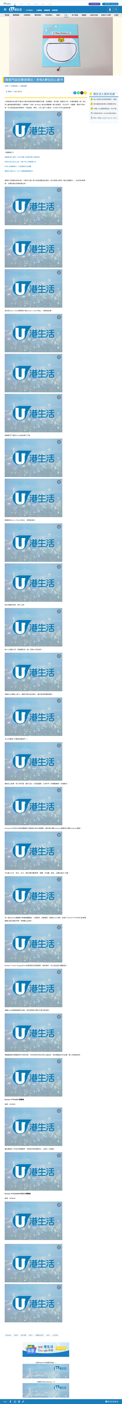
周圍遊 (84, 15)
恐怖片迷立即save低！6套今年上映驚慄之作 (20, 162)
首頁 (6, 86)
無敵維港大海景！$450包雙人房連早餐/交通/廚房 (22, 157)
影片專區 (75, 15)
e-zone (50, 4)
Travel (21, 4)
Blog (43, 4)
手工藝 (24, 1335)
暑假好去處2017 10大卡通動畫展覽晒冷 (19, 171)
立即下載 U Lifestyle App (111, 4)
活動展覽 (23, 86)
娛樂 (57, 15)
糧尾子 (10, 91)
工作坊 (55, 1335)
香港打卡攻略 (106, 15)
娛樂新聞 (47, 10)
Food (28, 4)
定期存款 (55, 10)
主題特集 (117, 15)
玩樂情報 (27, 15)
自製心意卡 (40, 1335)
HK (15, 4)
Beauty (36, 4)
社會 (65, 15)
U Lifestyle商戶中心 (94, 4)
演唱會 (7, 15)
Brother (8, 1335)
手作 (16, 1335)
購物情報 (38, 15)
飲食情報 (48, 15)
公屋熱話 (39, 10)
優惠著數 (16, 15)
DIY (48, 1335)
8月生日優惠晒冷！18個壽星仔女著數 (18, 166)
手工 (31, 1335)
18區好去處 (94, 15)
